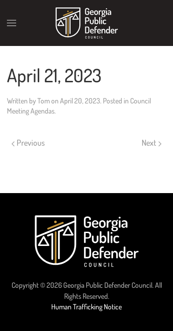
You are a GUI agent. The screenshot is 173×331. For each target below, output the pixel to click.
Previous (28, 142)
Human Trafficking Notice (86, 306)
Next (151, 142)
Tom (43, 100)
